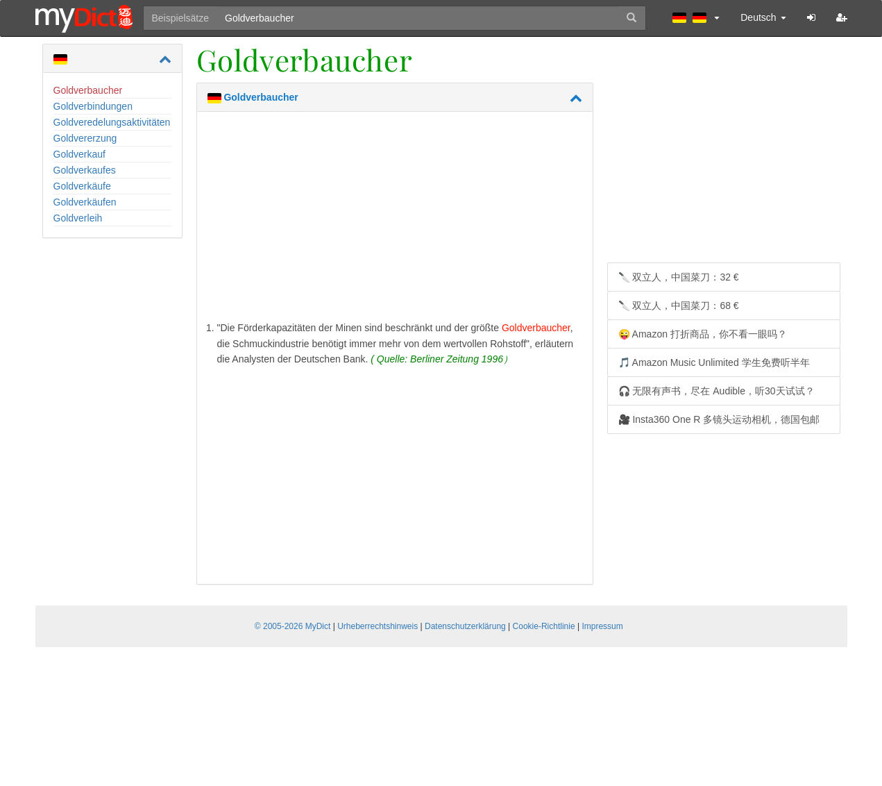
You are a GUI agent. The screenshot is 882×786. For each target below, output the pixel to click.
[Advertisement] (394, 219)
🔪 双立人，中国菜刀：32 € (678, 277)
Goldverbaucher (88, 90)
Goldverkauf (79, 154)
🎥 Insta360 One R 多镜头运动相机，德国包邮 (719, 419)
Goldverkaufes (84, 170)
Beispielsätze (181, 18)
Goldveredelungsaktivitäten (112, 122)
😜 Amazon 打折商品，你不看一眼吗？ (702, 334)
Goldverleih (78, 218)
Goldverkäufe (82, 186)
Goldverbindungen (93, 106)
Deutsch (763, 17)
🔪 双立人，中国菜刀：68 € (678, 305)
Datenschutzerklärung (465, 626)
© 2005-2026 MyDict (293, 626)
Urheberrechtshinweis (377, 626)
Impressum (602, 626)
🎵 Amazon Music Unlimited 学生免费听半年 (714, 362)
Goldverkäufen (85, 202)
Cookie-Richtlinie (544, 626)
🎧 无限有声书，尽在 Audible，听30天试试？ (716, 390)
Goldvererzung (85, 138)
